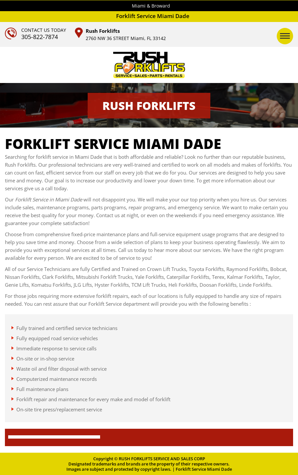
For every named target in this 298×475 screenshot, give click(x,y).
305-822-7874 (39, 37)
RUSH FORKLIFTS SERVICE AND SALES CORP (162, 459)
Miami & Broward (151, 6)
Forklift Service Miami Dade (204, 469)
